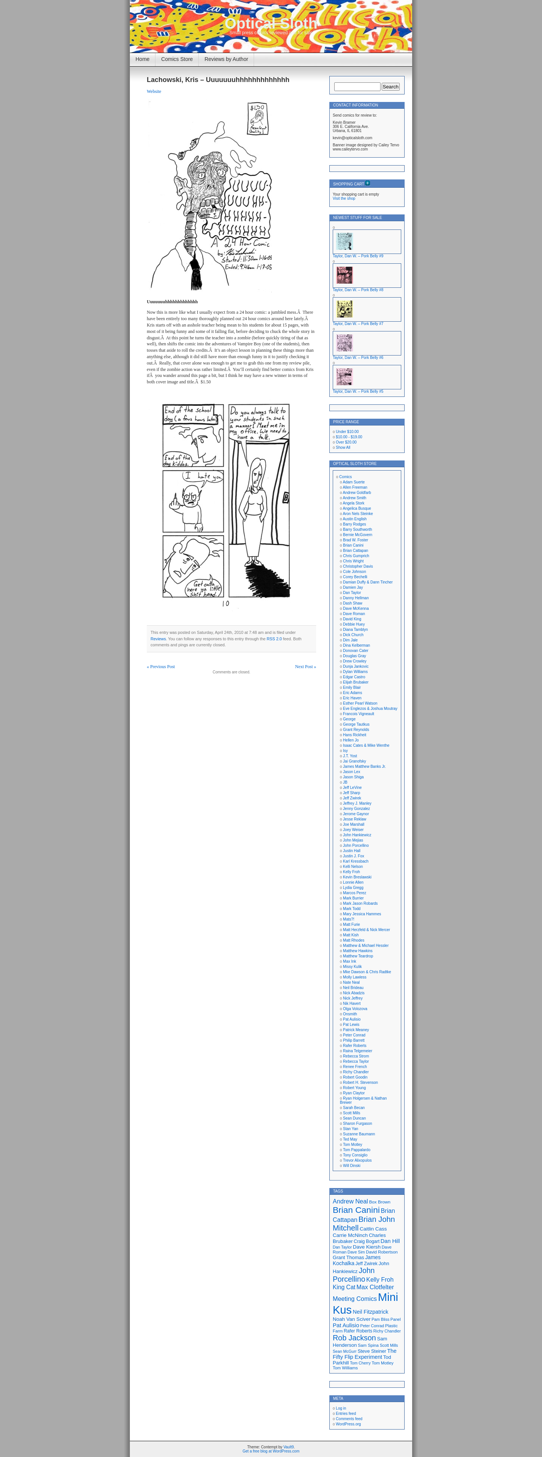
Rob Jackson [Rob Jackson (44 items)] (354, 1338)
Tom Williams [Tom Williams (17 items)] (345, 1368)
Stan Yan (350, 1129)
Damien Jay (353, 587)
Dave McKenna (355, 608)
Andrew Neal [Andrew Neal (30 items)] (350, 1201)
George (349, 719)
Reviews (158, 639)
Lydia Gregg (353, 888)
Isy (345, 751)
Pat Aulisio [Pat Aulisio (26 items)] (346, 1325)
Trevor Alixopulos (357, 1160)
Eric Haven (352, 698)
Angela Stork (353, 503)
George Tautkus (356, 724)
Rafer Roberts (354, 1046)
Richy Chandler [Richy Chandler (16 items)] (387, 1331)
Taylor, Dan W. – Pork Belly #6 (358, 358)
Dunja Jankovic (355, 666)
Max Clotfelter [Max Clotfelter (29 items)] (375, 1287)
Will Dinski (351, 1166)
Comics (345, 477)
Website (154, 91)
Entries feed (346, 1413)
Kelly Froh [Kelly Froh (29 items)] (380, 1279)
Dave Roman (354, 614)
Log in (341, 1408)
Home (142, 59)
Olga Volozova (355, 1009)
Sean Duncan (354, 1118)
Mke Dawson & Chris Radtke (367, 972)
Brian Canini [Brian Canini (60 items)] (356, 1210)
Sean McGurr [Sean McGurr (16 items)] (344, 1351)
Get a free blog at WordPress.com (271, 1451)
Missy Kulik (352, 967)
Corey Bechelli (355, 577)
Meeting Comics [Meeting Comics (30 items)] (355, 1298)
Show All (343, 447)
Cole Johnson (354, 572)
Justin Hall (351, 851)
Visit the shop (344, 198)
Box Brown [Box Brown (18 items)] (379, 1201)
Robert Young (354, 1088)
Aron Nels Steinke (358, 514)
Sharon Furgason (357, 1123)
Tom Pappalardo (356, 1150)
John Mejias (353, 840)
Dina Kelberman (356, 645)
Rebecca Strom (356, 1056)
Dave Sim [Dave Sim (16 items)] (356, 1252)
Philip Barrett (353, 1040)
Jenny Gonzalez (356, 809)
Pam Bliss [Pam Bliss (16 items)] (380, 1319)
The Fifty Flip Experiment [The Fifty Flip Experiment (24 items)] (365, 1354)
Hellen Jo (351, 740)
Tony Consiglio (355, 1155)
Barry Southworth (357, 529)
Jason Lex (351, 772)
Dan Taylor (352, 593)
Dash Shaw (352, 603)
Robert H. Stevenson (360, 1082)
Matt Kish (351, 935)
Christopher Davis (358, 566)
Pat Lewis (351, 1024)
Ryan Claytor (354, 1093)
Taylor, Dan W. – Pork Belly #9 (358, 256)
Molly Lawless (354, 977)
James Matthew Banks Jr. (364, 766)
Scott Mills (351, 1113)
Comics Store (177, 59)
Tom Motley (352, 1145)
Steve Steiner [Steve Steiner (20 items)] (372, 1351)
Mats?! (348, 919)
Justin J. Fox (353, 856)
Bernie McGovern (357, 535)
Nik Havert (352, 1003)
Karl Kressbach (355, 861)
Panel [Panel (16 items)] (395, 1319)
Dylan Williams (355, 672)
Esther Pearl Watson (360, 703)
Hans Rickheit (354, 735)
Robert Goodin (355, 1077)
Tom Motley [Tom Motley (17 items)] (383, 1363)
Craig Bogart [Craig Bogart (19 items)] (366, 1241)
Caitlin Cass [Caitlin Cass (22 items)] (373, 1229)
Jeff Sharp (351, 793)
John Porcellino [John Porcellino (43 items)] (354, 1274)
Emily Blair (352, 687)
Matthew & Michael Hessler (365, 945)
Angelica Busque (357, 508)
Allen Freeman (355, 487)
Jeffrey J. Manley (357, 803)
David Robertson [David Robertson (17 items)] (381, 1252)
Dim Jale (350, 640)
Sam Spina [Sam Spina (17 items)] (368, 1345)
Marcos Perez (354, 893)
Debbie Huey (354, 624)
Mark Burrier (353, 898)
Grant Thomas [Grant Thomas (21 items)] (348, 1257)
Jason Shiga (353, 777)
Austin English (355, 519)
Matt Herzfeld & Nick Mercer (366, 930)
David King (352, 619)
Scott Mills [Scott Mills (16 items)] (389, 1345)
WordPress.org (348, 1424)
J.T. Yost (350, 756)
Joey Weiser (353, 830)
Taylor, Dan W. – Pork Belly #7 (358, 324)
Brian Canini (353, 545)
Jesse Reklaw (354, 819)
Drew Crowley (354, 661)
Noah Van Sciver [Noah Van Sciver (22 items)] (351, 1319)
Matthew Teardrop (358, 956)
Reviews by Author (226, 59)
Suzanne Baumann (359, 1134)
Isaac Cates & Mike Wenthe (366, 745)
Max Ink (349, 961)
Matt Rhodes (353, 940)
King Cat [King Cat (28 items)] (344, 1287)
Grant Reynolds (356, 730)
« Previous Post (161, 666)
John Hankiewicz (357, 835)
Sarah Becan (354, 1108)
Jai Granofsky (354, 761)
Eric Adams (352, 693)
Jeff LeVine (352, 787)
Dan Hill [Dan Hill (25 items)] (390, 1241)
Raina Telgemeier (357, 1051)
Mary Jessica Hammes (362, 914)
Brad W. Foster (355, 540)
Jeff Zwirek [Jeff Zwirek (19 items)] (366, 1263)
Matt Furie (351, 924)
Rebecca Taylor (356, 1061)
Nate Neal (351, 982)
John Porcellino (355, 845)
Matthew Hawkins (357, 951)
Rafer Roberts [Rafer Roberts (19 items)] (358, 1331)
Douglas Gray (354, 656)
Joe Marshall (353, 824)
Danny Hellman (355, 598)
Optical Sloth (271, 23)
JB (345, 782)
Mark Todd (352, 909)
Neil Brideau (353, 988)
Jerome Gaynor (356, 814)
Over (346, 442)
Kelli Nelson (353, 866)
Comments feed (349, 1419)
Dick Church (353, 635)
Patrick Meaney (356, 1030)
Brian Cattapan (355, 550)
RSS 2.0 (274, 639)
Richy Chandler (355, 1072)
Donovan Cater (355, 651)
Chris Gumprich (356, 556)
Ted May (350, 1139)
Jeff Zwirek (352, 798)
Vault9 (288, 1447)
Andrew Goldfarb (357, 493)
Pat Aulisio (352, 1019)
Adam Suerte (354, 482)
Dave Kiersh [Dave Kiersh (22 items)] (367, 1247)
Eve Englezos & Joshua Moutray (370, 708)
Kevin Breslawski (357, 877)
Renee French (355, 1067)
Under (347, 432)
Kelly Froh (351, 872)
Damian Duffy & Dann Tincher (368, 582)
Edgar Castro (354, 677)
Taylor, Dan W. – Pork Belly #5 (358, 391)
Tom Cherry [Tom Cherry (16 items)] (360, 1363)
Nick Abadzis (353, 993)
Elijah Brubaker (355, 682)
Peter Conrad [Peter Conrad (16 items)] (372, 1325)
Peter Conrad (354, 1035)
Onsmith (350, 1014)
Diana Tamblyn (355, 629)
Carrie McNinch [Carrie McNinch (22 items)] (350, 1235)
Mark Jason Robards (360, 903)
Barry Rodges (354, 524)
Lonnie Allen (353, 882)
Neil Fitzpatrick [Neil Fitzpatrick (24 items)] (370, 1312)
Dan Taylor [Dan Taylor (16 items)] (342, 1247)
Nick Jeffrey (352, 998)
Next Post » (305, 666)
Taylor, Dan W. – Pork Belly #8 (358, 290)
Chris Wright (353, 561)
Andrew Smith (354, 498)
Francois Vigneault (358, 714)
